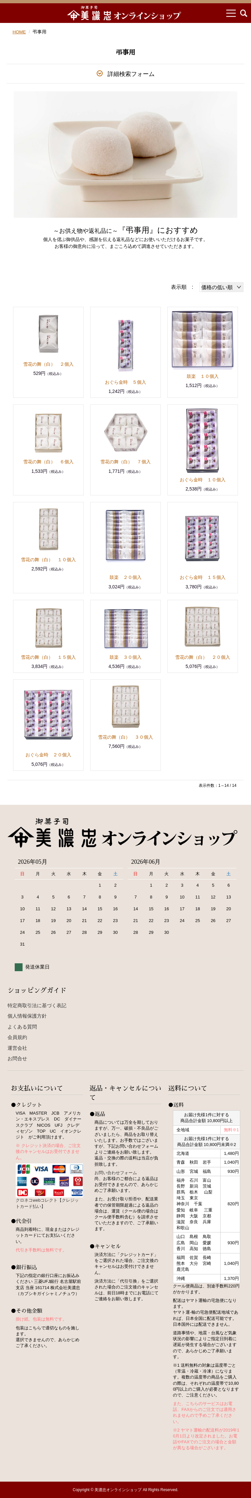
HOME (19, 31)
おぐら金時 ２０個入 (48, 754)
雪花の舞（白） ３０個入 (125, 737)
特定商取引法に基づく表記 (37, 1005)
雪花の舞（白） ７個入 (125, 461)
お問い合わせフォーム (115, 1172)
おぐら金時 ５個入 (125, 381)
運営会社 (17, 1048)
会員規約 (17, 1037)
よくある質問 (22, 1026)
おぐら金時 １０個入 (203, 479)
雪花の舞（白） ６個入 (48, 461)
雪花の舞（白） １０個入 (48, 559)
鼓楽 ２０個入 (125, 577)
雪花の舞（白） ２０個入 (202, 657)
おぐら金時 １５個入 (203, 577)
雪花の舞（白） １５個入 (48, 657)
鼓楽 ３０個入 (125, 657)
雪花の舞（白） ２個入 (48, 364)
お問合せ (17, 1058)
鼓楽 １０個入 (203, 376)
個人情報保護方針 (27, 1016)
